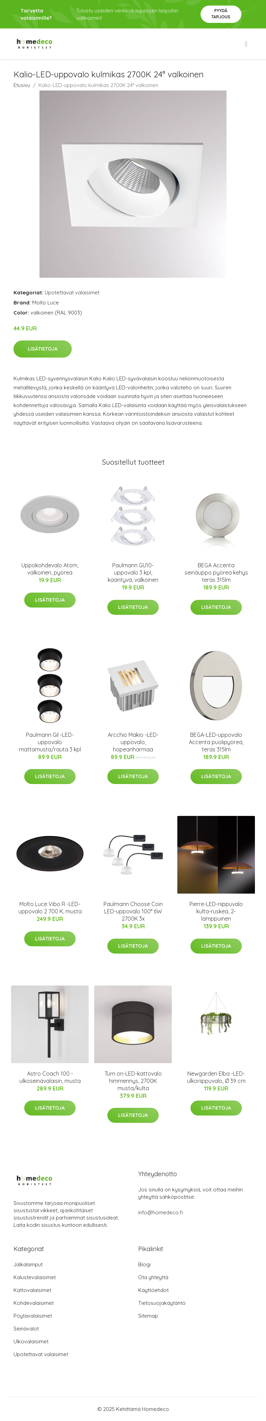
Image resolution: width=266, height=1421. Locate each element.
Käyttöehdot (153, 1290)
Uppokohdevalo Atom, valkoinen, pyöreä (49, 569)
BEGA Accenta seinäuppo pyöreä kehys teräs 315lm (216, 572)
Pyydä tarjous (220, 13)
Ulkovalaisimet (31, 1341)
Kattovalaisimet (32, 1290)
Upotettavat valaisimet (72, 292)
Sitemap (148, 1315)
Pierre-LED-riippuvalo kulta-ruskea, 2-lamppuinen (216, 911)
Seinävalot (26, 1328)
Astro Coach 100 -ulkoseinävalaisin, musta (50, 1077)
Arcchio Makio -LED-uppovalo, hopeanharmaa (133, 742)
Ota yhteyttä (153, 1277)
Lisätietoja (42, 349)
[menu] (246, 44)
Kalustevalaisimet (35, 1277)
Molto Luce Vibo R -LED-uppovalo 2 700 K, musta (50, 908)
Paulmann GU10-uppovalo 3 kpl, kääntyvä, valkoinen (133, 572)
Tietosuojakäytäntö (162, 1303)
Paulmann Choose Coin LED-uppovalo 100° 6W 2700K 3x (133, 911)
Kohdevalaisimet (34, 1303)
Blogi (144, 1264)
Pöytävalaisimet (33, 1315)
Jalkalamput (28, 1264)
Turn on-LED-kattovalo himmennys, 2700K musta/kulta (133, 1081)
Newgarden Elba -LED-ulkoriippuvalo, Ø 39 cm (216, 1077)
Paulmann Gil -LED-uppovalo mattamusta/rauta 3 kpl (50, 742)
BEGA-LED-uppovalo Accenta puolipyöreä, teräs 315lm (216, 742)
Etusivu (22, 85)
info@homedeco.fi (160, 1212)
